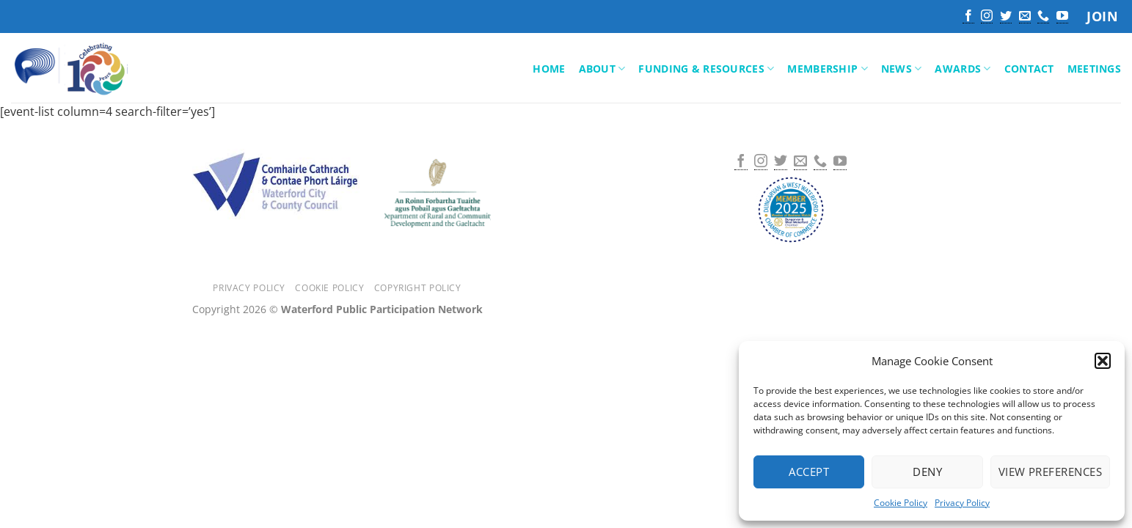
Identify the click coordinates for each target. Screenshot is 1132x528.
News (901, 69)
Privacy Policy (962, 502)
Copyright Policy (417, 288)
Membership (827, 69)
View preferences (1050, 471)
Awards (962, 69)
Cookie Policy (900, 502)
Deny (927, 471)
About (602, 69)
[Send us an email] (1025, 16)
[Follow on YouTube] (1062, 16)
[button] (1102, 360)
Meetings (1094, 69)
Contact (1029, 69)
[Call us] (1043, 16)
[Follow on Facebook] (968, 16)
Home (549, 69)
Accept (809, 471)
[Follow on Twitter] (1006, 16)
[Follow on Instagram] (987, 16)
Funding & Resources (706, 69)
